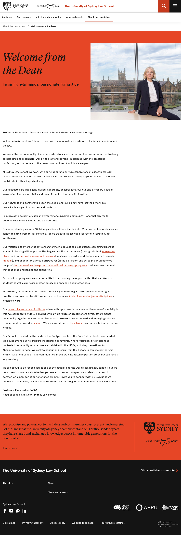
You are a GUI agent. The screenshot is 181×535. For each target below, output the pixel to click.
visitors (38, 323)
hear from (76, 323)
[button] (163, 6)
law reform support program (38, 256)
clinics (6, 256)
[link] (14, 26)
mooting (7, 260)
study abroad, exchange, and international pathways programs (50, 265)
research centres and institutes (26, 309)
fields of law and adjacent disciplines (90, 296)
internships (108, 251)
